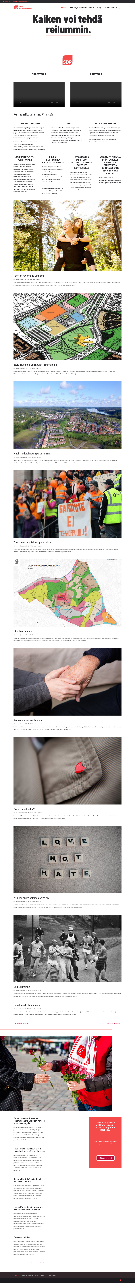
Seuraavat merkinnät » (114, 1023)
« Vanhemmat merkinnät (21, 1023)
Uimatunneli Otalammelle (27, 1005)
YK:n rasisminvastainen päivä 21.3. (32, 897)
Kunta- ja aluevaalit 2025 (81, 8)
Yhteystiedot (109, 8)
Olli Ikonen (17, 279)
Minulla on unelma (23, 631)
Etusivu (64, 8)
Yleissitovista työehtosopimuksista (32, 542)
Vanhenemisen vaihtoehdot (28, 720)
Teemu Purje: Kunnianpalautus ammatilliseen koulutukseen (28, 1208)
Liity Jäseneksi (105, 1158)
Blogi (99, 8)
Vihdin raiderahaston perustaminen (32, 453)
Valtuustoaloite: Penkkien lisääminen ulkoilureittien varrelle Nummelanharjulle (29, 1121)
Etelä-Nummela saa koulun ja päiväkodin (35, 364)
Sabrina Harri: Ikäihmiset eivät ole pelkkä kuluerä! (28, 1180)
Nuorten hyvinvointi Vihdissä (29, 275)
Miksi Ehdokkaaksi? (24, 809)
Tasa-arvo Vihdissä (23, 1237)
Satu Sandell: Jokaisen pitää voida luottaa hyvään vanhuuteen (29, 1149)
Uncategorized (35, 279)
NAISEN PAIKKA (22, 986)
